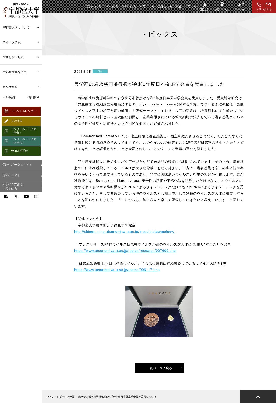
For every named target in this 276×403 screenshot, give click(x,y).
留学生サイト (11, 175)
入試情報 (16, 121)
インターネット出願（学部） (23, 131)
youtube (26, 196)
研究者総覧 (10, 86)
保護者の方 (164, 6)
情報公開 (10, 97)
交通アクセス (222, 9)
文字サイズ (240, 9)
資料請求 (33, 97)
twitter (16, 196)
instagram (36, 196)
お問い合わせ (264, 9)
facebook (6, 196)
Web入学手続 (19, 150)
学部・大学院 (21, 42)
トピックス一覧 (65, 396)
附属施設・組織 (21, 57)
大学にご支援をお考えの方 (12, 186)
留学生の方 (128, 6)
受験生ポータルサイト (17, 164)
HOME (50, 396)
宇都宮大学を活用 (21, 72)
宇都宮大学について (21, 27)
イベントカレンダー (23, 111)
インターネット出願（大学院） (23, 141)
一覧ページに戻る (159, 368)
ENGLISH (205, 9)
